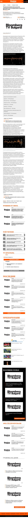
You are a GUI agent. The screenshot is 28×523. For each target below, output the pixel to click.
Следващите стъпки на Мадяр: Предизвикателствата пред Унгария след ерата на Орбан (17, 280)
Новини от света (10, 205)
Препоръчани (11, 317)
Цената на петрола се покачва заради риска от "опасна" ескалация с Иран (17, 301)
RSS (26, 513)
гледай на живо (14, 259)
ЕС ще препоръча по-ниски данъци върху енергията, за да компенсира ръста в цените (18, 287)
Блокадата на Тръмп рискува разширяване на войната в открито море (18, 307)
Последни (9, 276)
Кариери (3, 513)
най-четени (8, 232)
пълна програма (14, 270)
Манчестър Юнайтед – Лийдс (13, 345)
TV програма (8, 253)
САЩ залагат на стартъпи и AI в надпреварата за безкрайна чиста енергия (17, 428)
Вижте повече (19, 418)
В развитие (12, 440)
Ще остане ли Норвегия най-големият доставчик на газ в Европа (14, 198)
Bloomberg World (11, 370)
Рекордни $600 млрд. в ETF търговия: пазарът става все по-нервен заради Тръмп (14, 486)
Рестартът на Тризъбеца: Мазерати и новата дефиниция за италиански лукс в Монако (18, 322)
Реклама (8, 513)
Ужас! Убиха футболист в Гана (13, 363)
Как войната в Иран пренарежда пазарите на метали (14, 471)
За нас (17, 513)
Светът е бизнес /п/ (8, 257)
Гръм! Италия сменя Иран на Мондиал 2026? (13, 351)
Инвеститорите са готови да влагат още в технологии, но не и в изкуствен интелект (13, 121)
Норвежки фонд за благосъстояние (8, 202)
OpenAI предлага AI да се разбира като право (13, 399)
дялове (16, 202)
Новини (12, 207)
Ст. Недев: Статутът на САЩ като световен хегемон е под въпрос (17, 450)
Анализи (12, 221)
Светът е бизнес (13, 433)
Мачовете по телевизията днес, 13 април (14, 357)
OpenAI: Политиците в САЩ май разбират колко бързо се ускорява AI (14, 384)
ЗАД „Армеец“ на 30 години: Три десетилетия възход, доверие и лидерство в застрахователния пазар (17, 329)
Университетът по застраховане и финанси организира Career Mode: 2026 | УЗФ (17, 335)
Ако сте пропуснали (12, 423)
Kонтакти (22, 513)
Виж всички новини (14, 313)
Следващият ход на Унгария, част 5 (14, 414)
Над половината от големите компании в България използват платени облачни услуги (18, 435)
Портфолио (13, 513)
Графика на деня (10, 458)
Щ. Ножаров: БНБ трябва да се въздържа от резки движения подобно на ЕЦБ (17, 442)
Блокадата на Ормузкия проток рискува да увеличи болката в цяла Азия (18, 294)
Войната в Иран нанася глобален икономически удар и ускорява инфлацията (14, 501)
